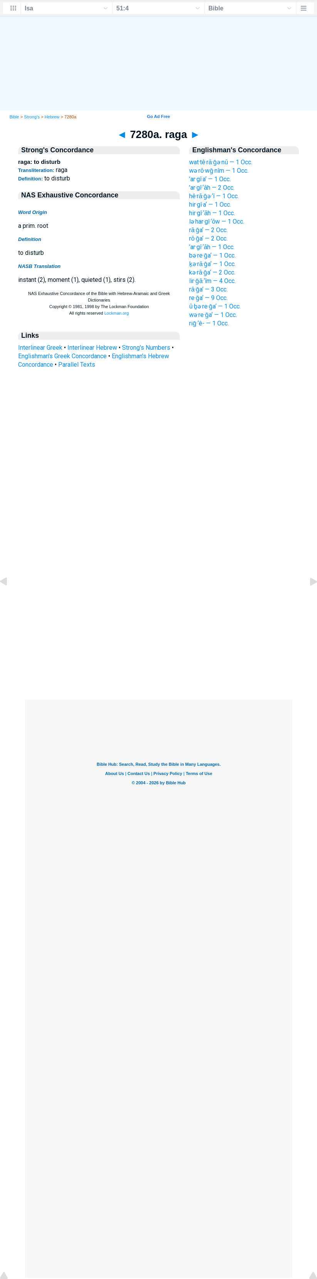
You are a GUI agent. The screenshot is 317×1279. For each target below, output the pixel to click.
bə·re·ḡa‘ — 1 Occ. (212, 255)
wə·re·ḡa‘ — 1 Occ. (213, 314)
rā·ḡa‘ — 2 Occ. (208, 230)
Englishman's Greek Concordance (62, 356)
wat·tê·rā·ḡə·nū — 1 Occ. (220, 162)
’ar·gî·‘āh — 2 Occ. (212, 187)
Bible (14, 117)
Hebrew (52, 117)
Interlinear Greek (40, 347)
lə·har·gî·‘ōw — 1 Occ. (216, 221)
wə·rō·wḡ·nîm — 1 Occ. (218, 170)
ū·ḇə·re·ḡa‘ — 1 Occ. (215, 306)
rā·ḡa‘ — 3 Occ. (208, 289)
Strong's (32, 117)
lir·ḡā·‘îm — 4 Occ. (212, 281)
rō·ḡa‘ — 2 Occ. (208, 238)
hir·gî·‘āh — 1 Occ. (212, 213)
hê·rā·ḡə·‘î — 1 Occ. (214, 196)
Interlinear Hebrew (92, 347)
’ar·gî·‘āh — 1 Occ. (212, 247)
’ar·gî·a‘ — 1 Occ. (210, 179)
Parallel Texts (76, 364)
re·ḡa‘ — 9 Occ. (208, 298)
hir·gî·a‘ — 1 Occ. (210, 204)
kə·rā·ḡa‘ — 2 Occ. (212, 272)
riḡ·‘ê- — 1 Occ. (209, 323)
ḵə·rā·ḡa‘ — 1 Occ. (212, 264)
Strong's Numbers (146, 347)
